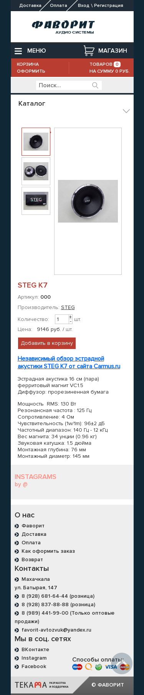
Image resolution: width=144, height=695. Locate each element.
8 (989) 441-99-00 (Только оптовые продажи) (64, 617)
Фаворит (33, 525)
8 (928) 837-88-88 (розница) (58, 604)
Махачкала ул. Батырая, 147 (36, 583)
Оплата (31, 542)
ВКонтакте (35, 649)
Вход (83, 5)
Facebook (34, 666)
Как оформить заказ (48, 551)
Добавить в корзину (47, 343)
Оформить (31, 71)
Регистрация (108, 5)
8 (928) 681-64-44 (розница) (58, 596)
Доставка (34, 534)
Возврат (32, 559)
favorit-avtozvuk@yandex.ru (56, 630)
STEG (68, 307)
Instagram (34, 658)
